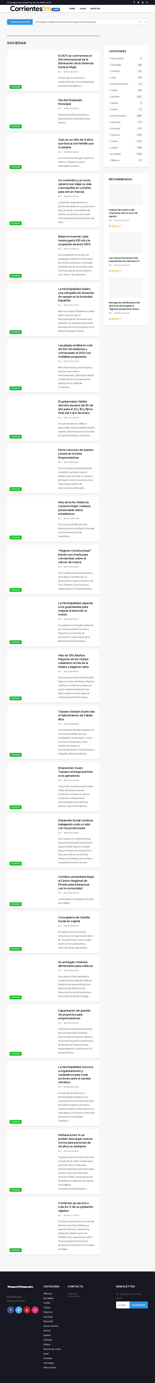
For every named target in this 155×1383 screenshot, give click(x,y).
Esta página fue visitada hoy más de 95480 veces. (29, 2)
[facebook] (134, 2)
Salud (113, 77)
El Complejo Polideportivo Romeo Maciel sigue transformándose (66, 21)
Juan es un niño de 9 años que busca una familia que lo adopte (76, 143)
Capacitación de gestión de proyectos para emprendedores (74, 1014)
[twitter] (138, 2)
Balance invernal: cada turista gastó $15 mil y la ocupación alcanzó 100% (74, 240)
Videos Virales (117, 58)
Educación (115, 122)
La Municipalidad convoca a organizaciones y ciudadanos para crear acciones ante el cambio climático (75, 1074)
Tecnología (116, 64)
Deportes (115, 134)
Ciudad (114, 147)
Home (72, 8)
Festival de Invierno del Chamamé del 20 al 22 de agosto (123, 213)
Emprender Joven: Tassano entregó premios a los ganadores (75, 771)
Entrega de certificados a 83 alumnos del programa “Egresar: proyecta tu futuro (124, 305)
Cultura (114, 141)
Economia (115, 128)
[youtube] (143, 2)
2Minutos (115, 160)
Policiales (115, 96)
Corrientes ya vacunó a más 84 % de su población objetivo (75, 1206)
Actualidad (116, 153)
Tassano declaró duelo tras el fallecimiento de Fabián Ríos (76, 715)
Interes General (118, 115)
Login (83, 8)
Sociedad (15, 87)
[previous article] (145, 22)
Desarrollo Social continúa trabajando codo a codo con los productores (75, 824)
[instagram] (147, 2)
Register (95, 8)
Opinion (114, 103)
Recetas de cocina (119, 83)
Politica (114, 90)
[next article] (139, 22)
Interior (114, 109)
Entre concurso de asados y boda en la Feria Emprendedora (75, 453)
